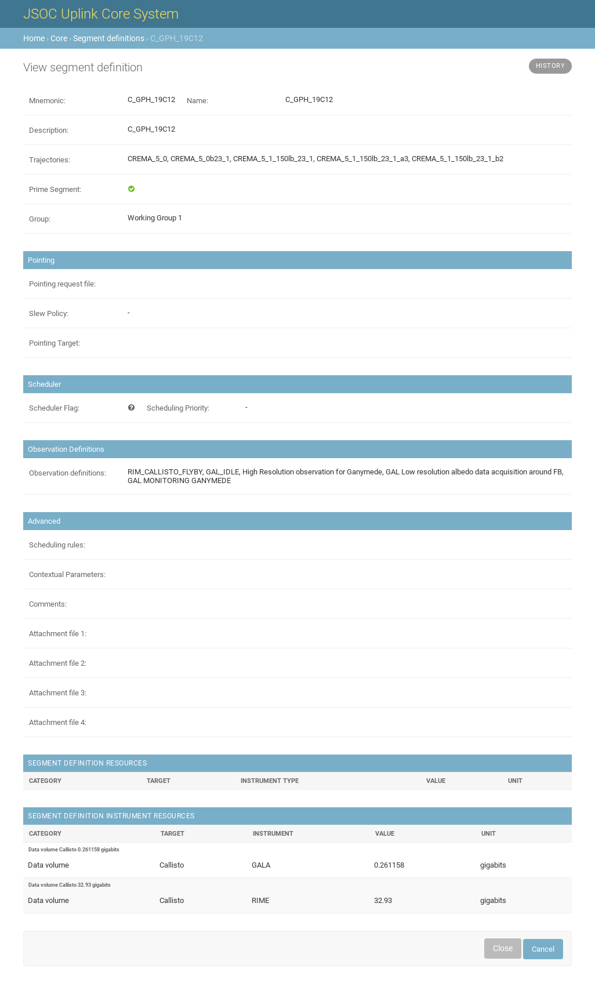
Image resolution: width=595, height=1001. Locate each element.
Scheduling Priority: (178, 408)
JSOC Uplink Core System (101, 14)
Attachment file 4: (57, 722)
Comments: (48, 604)
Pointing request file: (62, 284)
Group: (39, 219)
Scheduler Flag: (54, 408)
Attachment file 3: (57, 692)
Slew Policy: (48, 313)
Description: (48, 130)
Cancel (543, 949)
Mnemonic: (47, 100)
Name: (197, 100)
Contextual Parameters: (67, 574)
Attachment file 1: (57, 633)
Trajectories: (49, 159)
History (550, 66)
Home (34, 38)
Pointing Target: (54, 343)
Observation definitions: (67, 473)
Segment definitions (108, 38)
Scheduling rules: (57, 545)
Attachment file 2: (57, 663)
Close (503, 948)
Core (58, 38)
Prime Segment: (55, 189)
